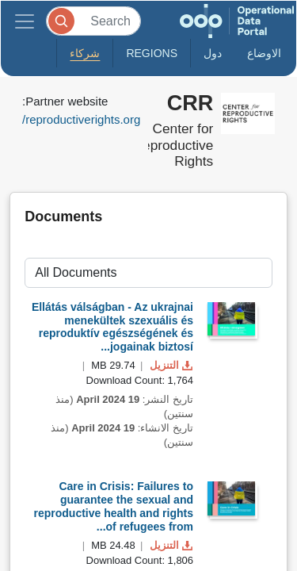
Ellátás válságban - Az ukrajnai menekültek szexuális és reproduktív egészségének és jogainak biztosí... (112, 327)
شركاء (85, 53)
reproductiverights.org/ (81, 119)
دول (213, 53)
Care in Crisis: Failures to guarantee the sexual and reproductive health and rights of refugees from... (113, 506)
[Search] (93, 21)
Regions (151, 53)
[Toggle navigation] (24, 21)
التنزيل (169, 365)
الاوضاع (264, 53)
